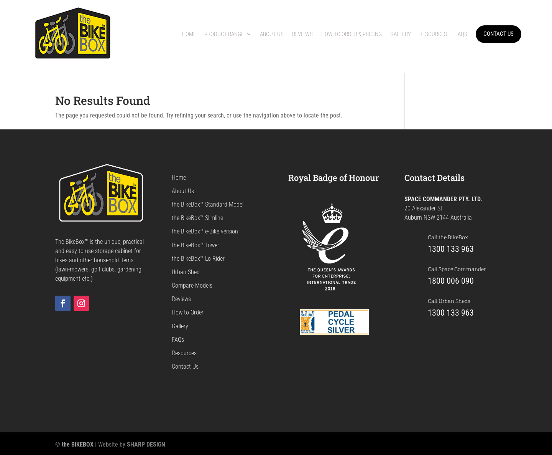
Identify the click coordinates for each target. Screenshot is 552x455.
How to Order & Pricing (351, 34)
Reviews (302, 34)
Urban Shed (186, 272)
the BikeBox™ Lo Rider (198, 258)
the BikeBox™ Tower (195, 245)
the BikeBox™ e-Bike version (205, 231)
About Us (272, 34)
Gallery (400, 34)
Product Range (224, 34)
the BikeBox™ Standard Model (207, 204)
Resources (433, 34)
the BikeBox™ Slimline (197, 218)
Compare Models (192, 285)
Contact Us (185, 366)
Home (189, 34)
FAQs (461, 34)
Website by (131, 444)
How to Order (188, 312)
